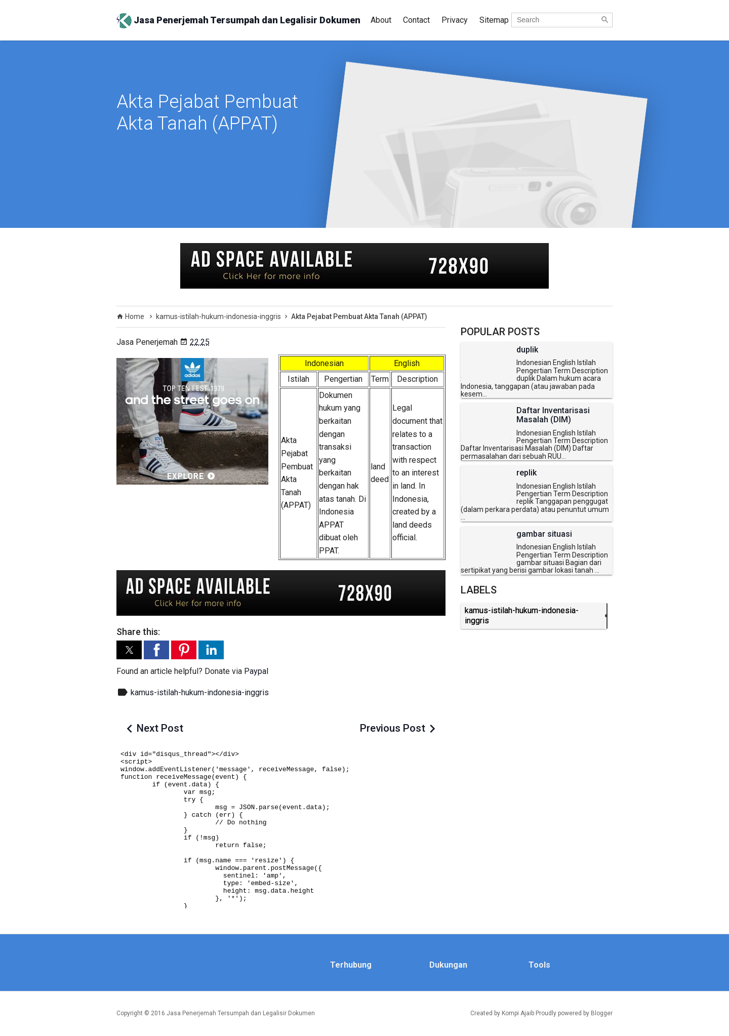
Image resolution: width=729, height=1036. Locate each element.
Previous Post (392, 728)
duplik (527, 349)
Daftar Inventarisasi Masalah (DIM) (553, 415)
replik (526, 472)
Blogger (602, 1013)
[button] (129, 650)
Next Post (160, 728)
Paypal (256, 671)
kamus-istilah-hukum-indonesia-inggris (200, 692)
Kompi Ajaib (518, 1013)
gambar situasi (544, 534)
